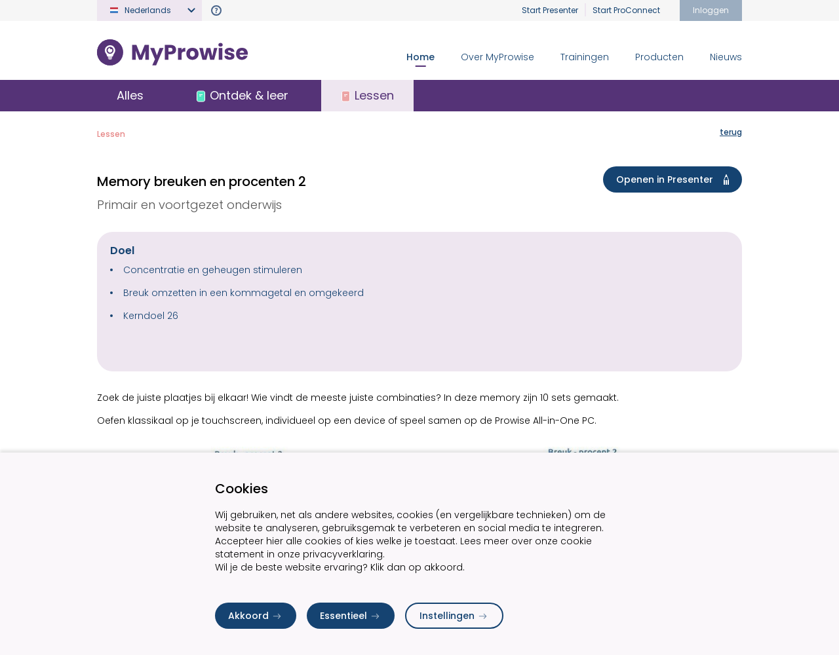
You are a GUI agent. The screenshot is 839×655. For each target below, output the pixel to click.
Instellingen (454, 615)
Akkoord (255, 615)
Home (420, 57)
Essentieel (350, 615)
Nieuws (726, 57)
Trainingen (584, 57)
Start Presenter (550, 10)
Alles (130, 95)
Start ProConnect (626, 10)
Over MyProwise (497, 57)
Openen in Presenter (675, 179)
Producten (659, 57)
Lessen (111, 134)
